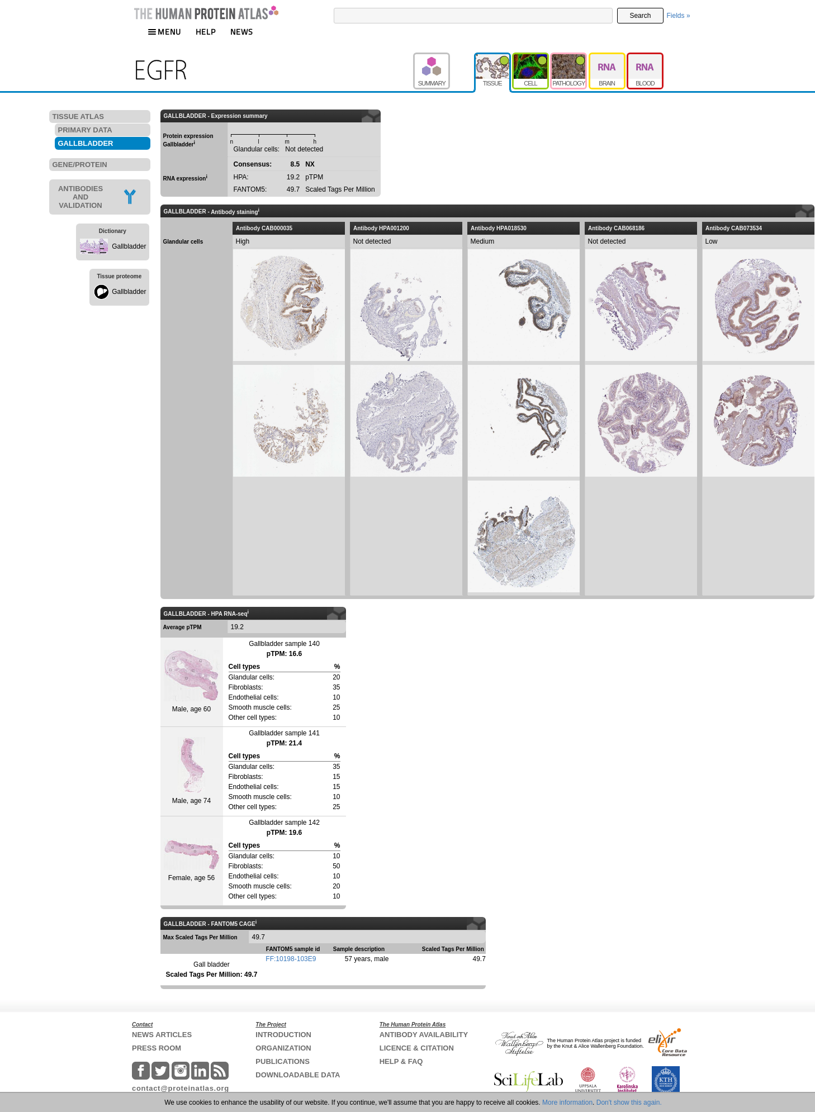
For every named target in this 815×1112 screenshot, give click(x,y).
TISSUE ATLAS (78, 116)
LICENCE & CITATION (417, 1048)
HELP (206, 31)
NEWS (241, 31)
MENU (164, 31)
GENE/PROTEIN (80, 164)
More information (567, 1102)
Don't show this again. (629, 1102)
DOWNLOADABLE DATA (297, 1075)
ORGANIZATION (283, 1048)
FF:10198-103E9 (291, 959)
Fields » (678, 16)
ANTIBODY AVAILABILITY (424, 1034)
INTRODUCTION (283, 1034)
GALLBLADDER (85, 143)
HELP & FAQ (401, 1061)
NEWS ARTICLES (162, 1034)
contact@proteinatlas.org (180, 1088)
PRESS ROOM (156, 1048)
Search (640, 16)
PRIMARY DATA (85, 130)
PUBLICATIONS (282, 1061)
